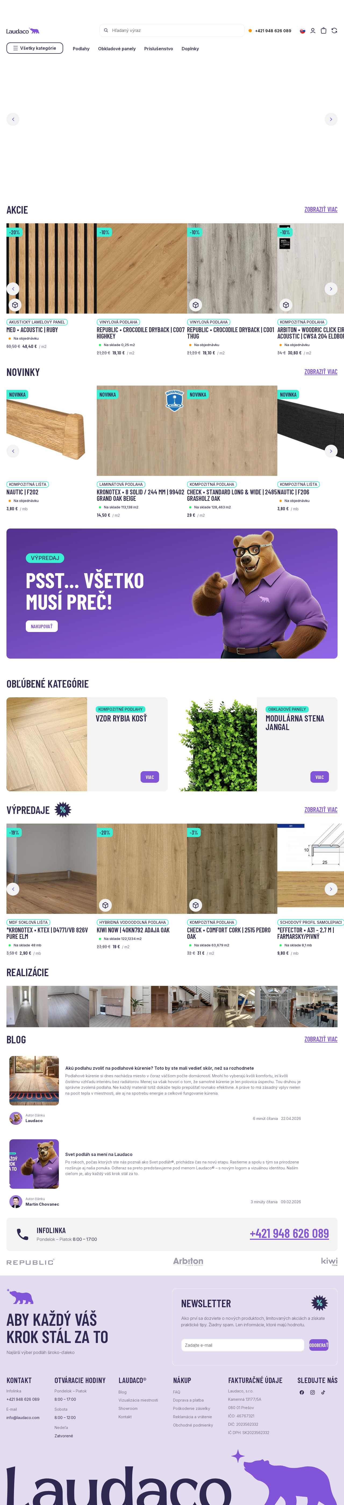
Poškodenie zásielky (191, 1374)
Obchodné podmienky (193, 1390)
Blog (123, 1357)
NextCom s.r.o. (137, 1493)
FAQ (176, 1357)
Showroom (128, 1374)
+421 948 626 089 (273, 30)
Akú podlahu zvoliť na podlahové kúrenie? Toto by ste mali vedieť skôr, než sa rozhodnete (113, 1067)
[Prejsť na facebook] (302, 1357)
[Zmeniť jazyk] (302, 31)
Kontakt (125, 1382)
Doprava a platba (188, 1366)
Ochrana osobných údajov (27, 1493)
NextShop (66, 1493)
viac (147, 775)
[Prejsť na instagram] (312, 1357)
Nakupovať (45, 628)
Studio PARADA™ (203, 1493)
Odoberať (311, 1309)
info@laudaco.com (23, 1383)
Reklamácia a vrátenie (192, 1382)
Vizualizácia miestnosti (138, 1366)
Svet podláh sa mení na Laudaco (272, 1062)
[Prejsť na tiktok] (323, 1357)
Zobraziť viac (321, 209)
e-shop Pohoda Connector (99, 1493)
